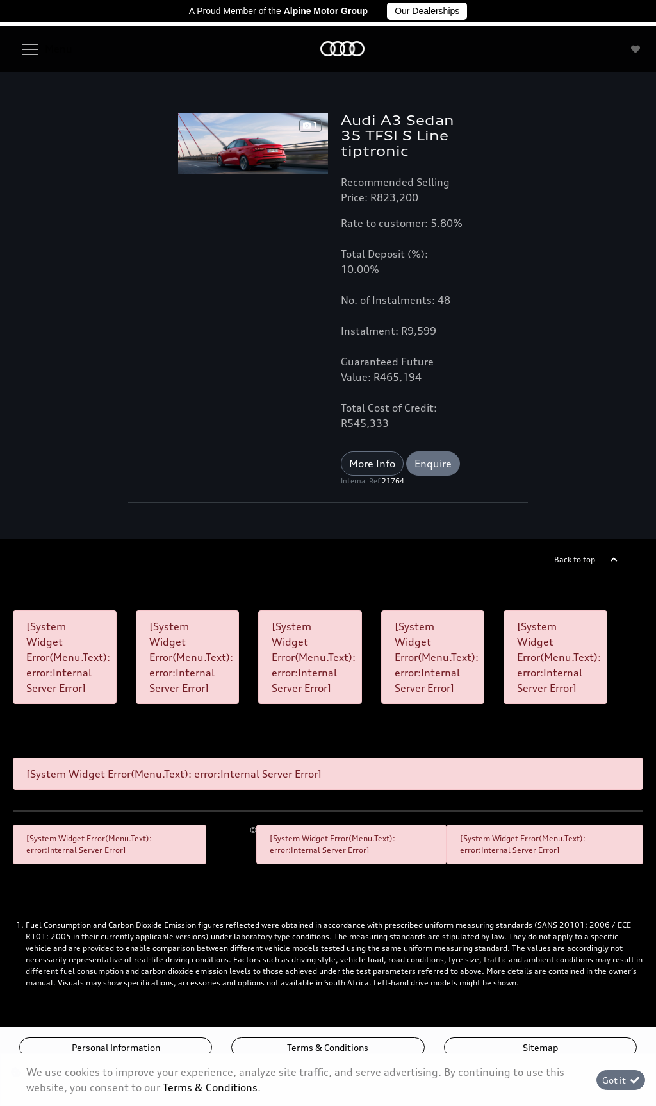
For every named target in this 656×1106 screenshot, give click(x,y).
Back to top (574, 559)
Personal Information (116, 1047)
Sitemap (540, 1047)
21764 (393, 480)
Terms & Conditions (327, 1047)
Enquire (433, 463)
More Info (372, 463)
